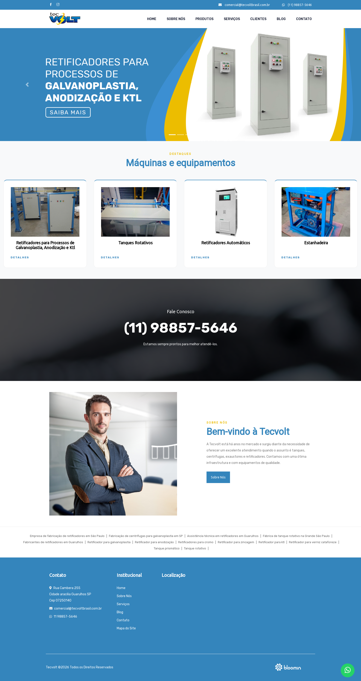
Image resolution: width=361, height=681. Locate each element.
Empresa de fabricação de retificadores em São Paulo (67, 536)
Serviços (232, 19)
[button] (27, 84)
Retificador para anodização (154, 542)
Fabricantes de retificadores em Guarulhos (53, 542)
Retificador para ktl (272, 542)
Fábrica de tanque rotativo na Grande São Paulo (296, 536)
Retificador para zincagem (236, 542)
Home (151, 19)
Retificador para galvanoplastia (109, 542)
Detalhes (20, 257)
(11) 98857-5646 (297, 5)
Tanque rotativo (195, 548)
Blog (281, 19)
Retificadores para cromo (195, 542)
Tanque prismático (167, 548)
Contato (304, 19)
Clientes (258, 19)
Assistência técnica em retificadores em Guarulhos (223, 536)
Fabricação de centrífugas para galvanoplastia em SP (146, 536)
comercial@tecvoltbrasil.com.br (244, 5)
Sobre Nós (176, 19)
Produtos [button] (204, 19)
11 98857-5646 (65, 617)
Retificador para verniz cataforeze (313, 542)
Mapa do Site (126, 628)
